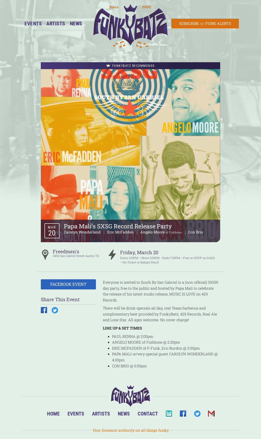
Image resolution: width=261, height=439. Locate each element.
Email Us (211, 415)
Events (33, 24)
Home (53, 414)
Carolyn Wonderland (83, 232)
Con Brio (195, 232)
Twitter (197, 415)
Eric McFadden (121, 232)
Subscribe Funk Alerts (205, 23)
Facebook (183, 415)
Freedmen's (66, 251)
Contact (148, 414)
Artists (55, 24)
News (76, 24)
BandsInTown (169, 415)
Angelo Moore (153, 232)
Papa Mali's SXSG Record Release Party (118, 226)
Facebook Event (68, 284)
